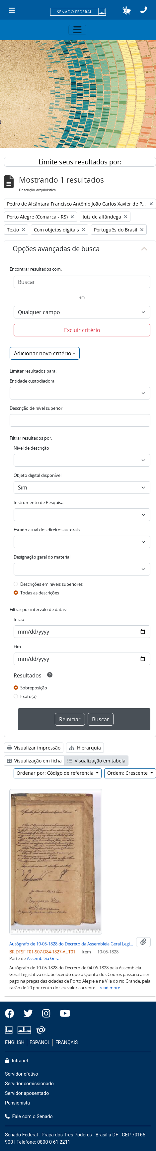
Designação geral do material (42, 557)
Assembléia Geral (43, 958)
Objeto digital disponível (37, 475)
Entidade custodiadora (32, 381)
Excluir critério (82, 330)
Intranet (16, 1061)
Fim (17, 647)
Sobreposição (33, 688)
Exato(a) (28, 696)
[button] (126, 10)
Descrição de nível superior (36, 408)
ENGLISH (15, 1042)
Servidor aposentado (27, 1093)
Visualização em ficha (34, 760)
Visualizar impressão (33, 748)
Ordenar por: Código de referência (56, 773)
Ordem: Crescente (128, 773)
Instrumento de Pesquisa (38, 502)
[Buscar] (82, 282)
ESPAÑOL (40, 1042)
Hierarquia (85, 748)
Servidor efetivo (21, 1074)
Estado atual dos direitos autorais (47, 530)
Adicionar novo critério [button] (42, 353)
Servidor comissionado (29, 1084)
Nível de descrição (31, 448)
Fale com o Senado (29, 1116)
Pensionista (17, 1103)
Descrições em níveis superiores (51, 584)
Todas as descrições (39, 593)
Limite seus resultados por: (80, 161)
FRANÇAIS (66, 1042)
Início (19, 619)
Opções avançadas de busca (56, 248)
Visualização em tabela (96, 760)
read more (110, 988)
